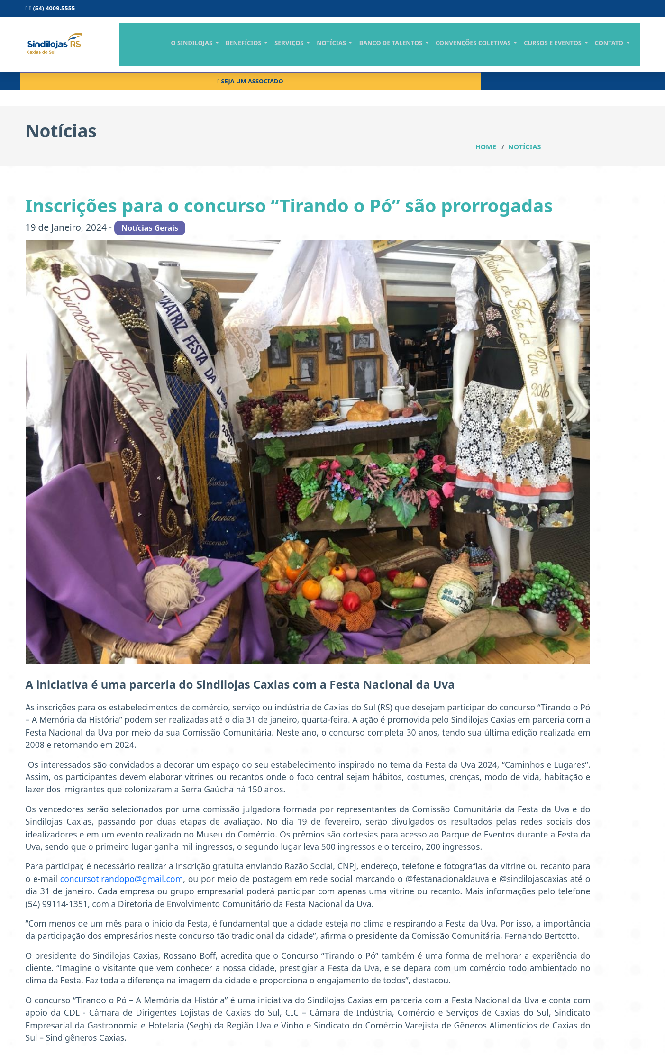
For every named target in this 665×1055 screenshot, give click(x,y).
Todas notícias (532, 237)
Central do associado (488, 11)
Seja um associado (593, 11)
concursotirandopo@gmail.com (275, 816)
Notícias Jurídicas (538, 204)
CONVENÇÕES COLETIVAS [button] (497, 50)
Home (584, 99)
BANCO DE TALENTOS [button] (418, 50)
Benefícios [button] (280, 50)
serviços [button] (323, 50)
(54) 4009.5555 (50, 11)
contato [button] (626, 50)
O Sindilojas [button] (232, 50)
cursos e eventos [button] (573, 50)
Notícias (623, 99)
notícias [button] (361, 50)
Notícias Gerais (533, 169)
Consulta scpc (384, 11)
